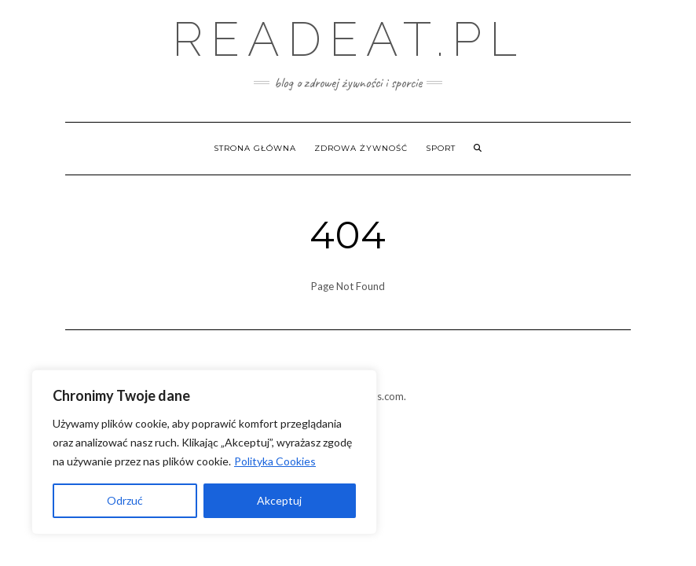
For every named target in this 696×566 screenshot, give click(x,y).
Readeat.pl (348, 39)
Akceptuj (279, 500)
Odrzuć (125, 500)
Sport (441, 148)
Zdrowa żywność (361, 148)
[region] (204, 452)
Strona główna (255, 148)
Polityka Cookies (275, 461)
